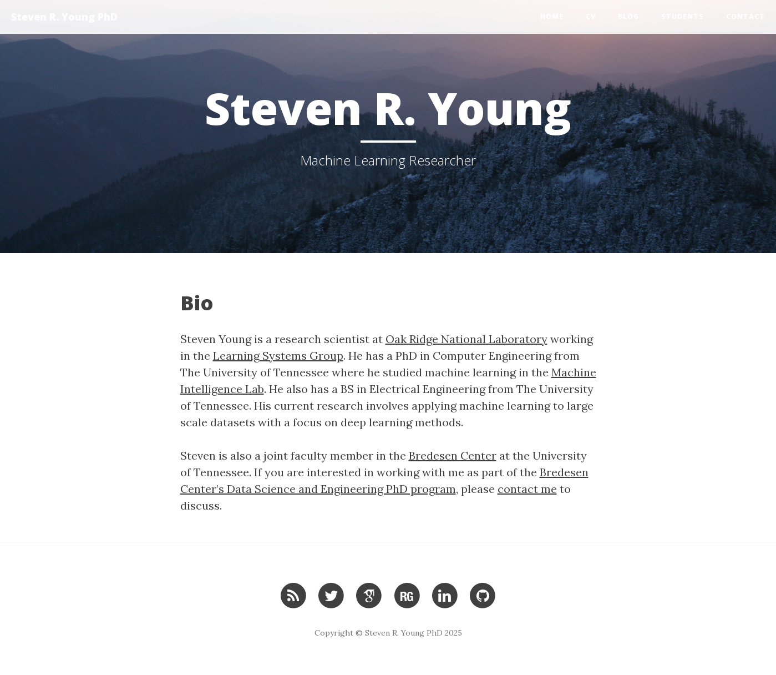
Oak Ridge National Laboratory (466, 339)
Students (682, 16)
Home (552, 16)
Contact (745, 16)
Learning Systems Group (278, 355)
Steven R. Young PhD (64, 16)
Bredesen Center (452, 455)
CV (591, 16)
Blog (628, 16)
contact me (527, 489)
